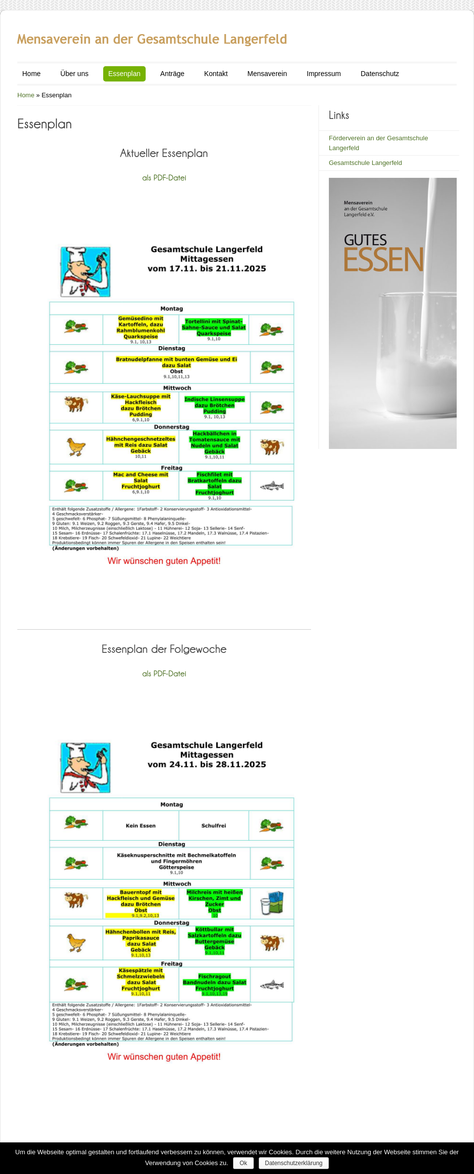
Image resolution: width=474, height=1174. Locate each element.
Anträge (172, 74)
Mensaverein (267, 74)
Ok (243, 1163)
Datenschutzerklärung (294, 1163)
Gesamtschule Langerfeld (365, 162)
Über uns (74, 74)
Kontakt (216, 74)
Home (31, 74)
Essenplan (124, 74)
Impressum (324, 74)
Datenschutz (379, 74)
